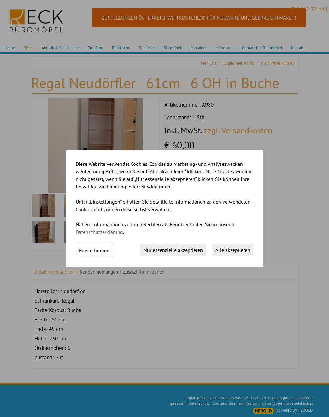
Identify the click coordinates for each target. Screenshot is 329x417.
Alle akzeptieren (232, 250)
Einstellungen (94, 250)
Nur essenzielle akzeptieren (173, 250)
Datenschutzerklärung (99, 232)
